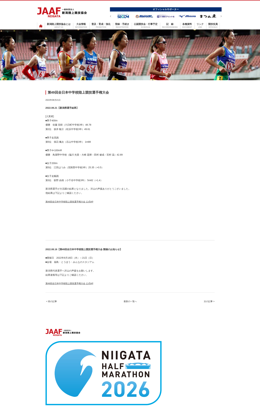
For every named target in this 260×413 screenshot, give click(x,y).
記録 (166, 385)
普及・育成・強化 (101, 25)
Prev (110, 16)
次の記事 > (205, 309)
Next (221, 16)
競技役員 (213, 25)
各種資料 (187, 25)
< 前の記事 (55, 309)
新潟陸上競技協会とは (59, 25)
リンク (200, 25)
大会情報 (81, 25)
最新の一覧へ (130, 309)
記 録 (170, 25)
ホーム (55, 385)
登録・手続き (122, 25)
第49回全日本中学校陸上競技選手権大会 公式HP (79, 203)
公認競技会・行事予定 (145, 25)
